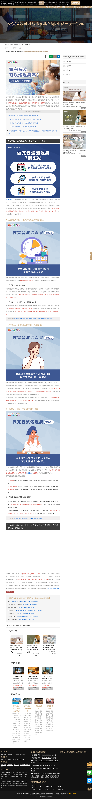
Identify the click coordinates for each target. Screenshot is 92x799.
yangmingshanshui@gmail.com (49, 768)
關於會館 (36, 3)
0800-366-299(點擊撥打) (30, 604)
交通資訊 (51, 3)
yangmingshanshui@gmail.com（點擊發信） (29, 610)
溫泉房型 (22, 3)
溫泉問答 (56, 3)
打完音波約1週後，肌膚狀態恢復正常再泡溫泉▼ (25, 119)
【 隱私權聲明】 (73, 793)
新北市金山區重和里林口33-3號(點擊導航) (25, 601)
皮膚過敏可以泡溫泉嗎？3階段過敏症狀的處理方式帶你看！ (33, 318)
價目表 (27, 3)
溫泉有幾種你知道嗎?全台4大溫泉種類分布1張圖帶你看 (49, 647)
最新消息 (17, 3)
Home (8, 51)
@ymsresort (46, 765)
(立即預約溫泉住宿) (52, 588)
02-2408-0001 (46, 758)
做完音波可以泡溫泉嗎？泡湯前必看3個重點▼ (23, 115)
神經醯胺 (29, 473)
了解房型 (18, 688)
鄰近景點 (61, 3)
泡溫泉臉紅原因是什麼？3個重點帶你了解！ (28, 518)
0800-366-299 (46, 755)
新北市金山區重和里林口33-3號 (48, 761)
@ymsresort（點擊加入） (27, 619)
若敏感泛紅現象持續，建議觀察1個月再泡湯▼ (25, 123)
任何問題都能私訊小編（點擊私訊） (28, 616)
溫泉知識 (19, 51)
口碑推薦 (66, 3)
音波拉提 (9, 199)
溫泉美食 (46, 3)
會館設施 (31, 3)
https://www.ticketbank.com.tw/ (51, 773)
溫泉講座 (41, 3)
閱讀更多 (83, 108)
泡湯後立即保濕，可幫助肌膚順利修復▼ (23, 126)
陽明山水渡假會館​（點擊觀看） (27, 613)
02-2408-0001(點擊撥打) (26, 607)
